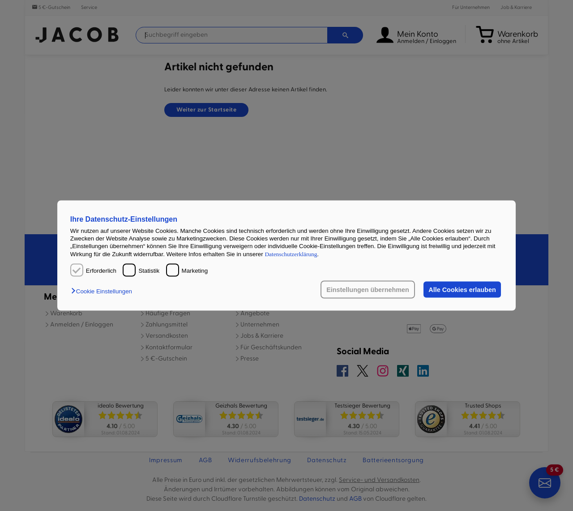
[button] (103, 291)
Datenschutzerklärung (291, 253)
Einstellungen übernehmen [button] (367, 289)
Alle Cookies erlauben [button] (462, 289)
